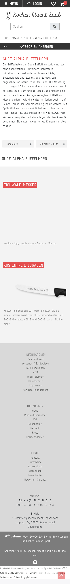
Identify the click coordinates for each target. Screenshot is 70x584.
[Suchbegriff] (30, 26)
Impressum (35, 385)
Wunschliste (35, 466)
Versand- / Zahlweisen (35, 363)
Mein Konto (35, 475)
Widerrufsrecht (35, 376)
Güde (29, 38)
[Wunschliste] (53, 4)
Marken (17, 38)
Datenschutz (35, 381)
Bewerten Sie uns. (35, 479)
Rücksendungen (35, 368)
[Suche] (54, 26)
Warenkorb (35, 471)
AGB (35, 372)
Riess (35, 432)
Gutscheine (35, 462)
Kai (35, 419)
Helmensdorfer (35, 437)
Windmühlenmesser (35, 415)
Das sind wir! (35, 359)
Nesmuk (35, 428)
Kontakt (35, 457)
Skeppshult (35, 424)
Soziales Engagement (35, 390)
